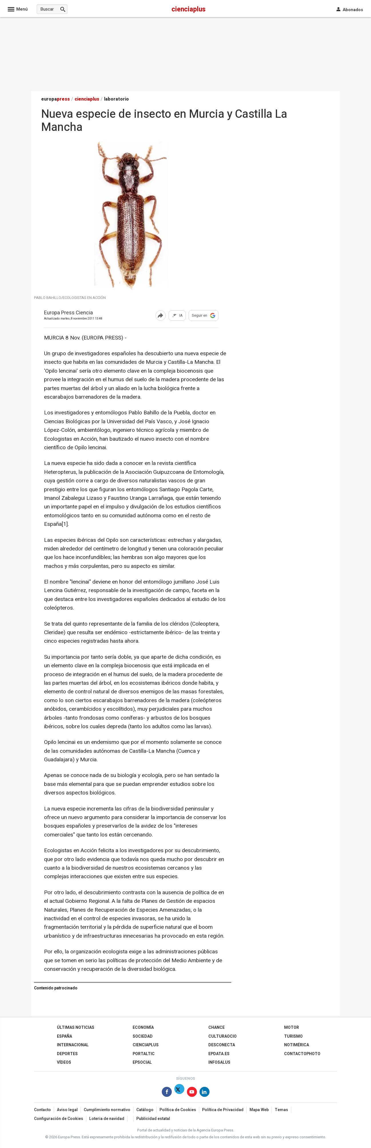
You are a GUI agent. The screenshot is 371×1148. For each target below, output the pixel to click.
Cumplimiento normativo (107, 1110)
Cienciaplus (146, 1045)
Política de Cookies (177, 1110)
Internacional (73, 1045)
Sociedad (143, 1036)
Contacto (42, 1110)
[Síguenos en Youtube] (192, 1093)
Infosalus (219, 1062)
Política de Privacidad (223, 1110)
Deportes (67, 1054)
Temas (281, 1110)
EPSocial (142, 1062)
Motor (291, 1028)
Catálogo (144, 1110)
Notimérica (296, 1045)
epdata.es (219, 1054)
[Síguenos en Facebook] (167, 1093)
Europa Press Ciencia (68, 313)
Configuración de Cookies (58, 1119)
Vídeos (64, 1062)
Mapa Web (259, 1110)
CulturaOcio (222, 1036)
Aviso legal (67, 1110)
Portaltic (144, 1054)
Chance (216, 1028)
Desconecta (221, 1045)
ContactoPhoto (302, 1054)
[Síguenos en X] (179, 1093)
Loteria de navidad (106, 1119)
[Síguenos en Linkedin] (204, 1093)
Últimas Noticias (75, 1028)
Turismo (293, 1036)
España (64, 1036)
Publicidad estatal (153, 1119)
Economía (143, 1028)
